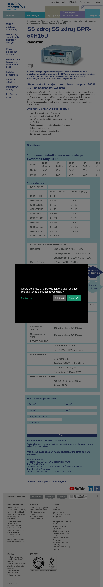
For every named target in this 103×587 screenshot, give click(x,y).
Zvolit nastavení (27, 298)
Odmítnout (59, 298)
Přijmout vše (74, 298)
